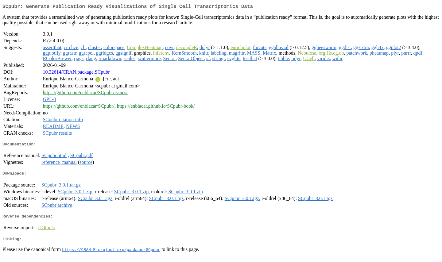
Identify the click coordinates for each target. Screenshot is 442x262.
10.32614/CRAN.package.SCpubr (76, 73)
